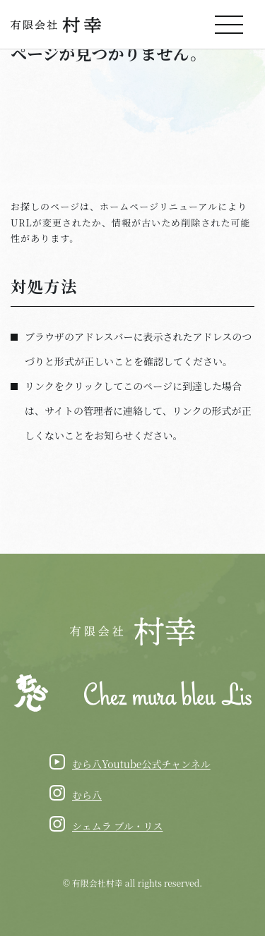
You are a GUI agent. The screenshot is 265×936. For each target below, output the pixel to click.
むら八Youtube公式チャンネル (141, 764)
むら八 (87, 795)
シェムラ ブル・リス (117, 826)
